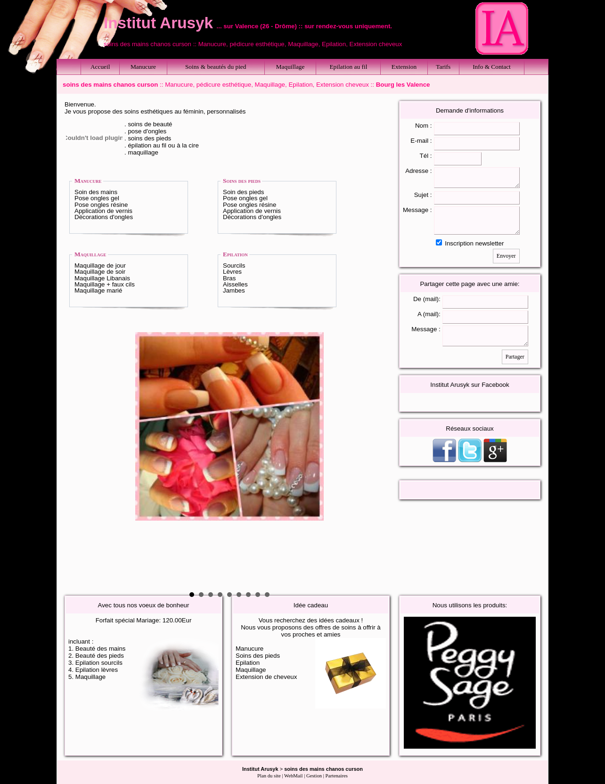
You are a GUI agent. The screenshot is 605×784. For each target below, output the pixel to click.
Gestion (314, 775)
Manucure (143, 66)
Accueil (100, 66)
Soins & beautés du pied (215, 66)
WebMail (293, 775)
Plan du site (269, 775)
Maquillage (290, 66)
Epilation (235, 254)
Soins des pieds (242, 180)
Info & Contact (492, 66)
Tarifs (443, 66)
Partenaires (337, 775)
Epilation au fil (348, 66)
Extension (404, 66)
